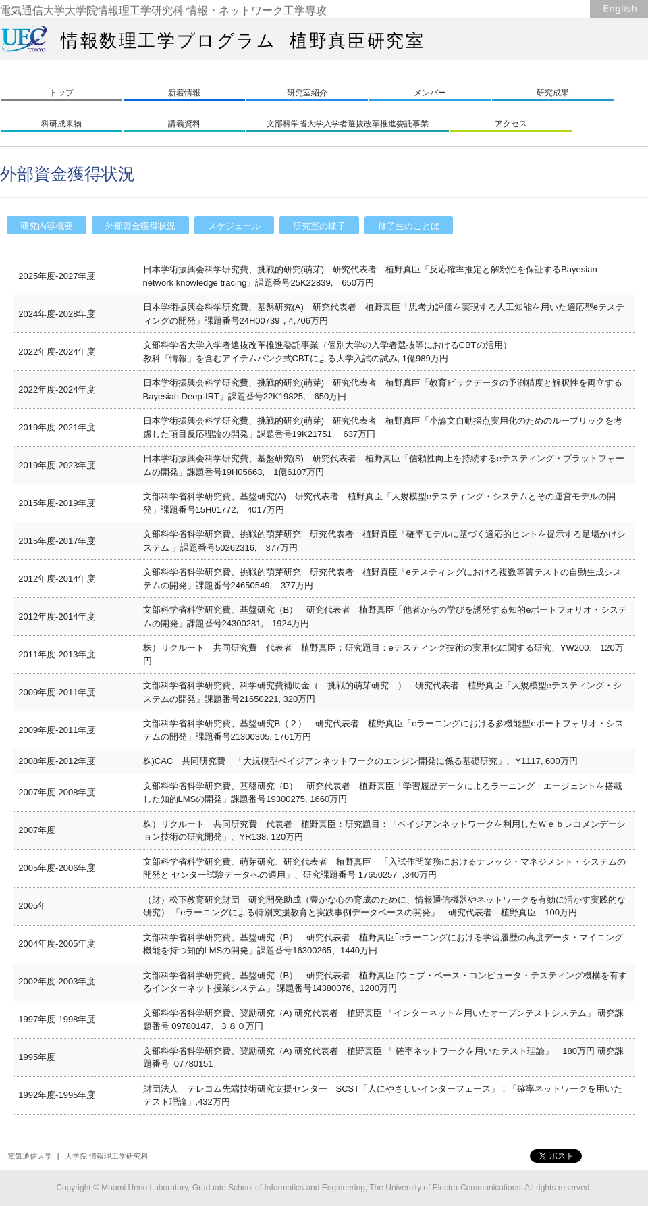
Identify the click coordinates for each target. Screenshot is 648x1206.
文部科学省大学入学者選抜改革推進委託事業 (348, 123)
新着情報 (184, 92)
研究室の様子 (319, 226)
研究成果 (553, 92)
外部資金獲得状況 (140, 226)
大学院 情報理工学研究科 (106, 1156)
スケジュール (234, 226)
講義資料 (184, 123)
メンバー (430, 92)
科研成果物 (61, 123)
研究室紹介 (307, 92)
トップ (61, 92)
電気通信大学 (29, 1156)
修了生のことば (408, 226)
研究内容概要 (46, 226)
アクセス (511, 123)
